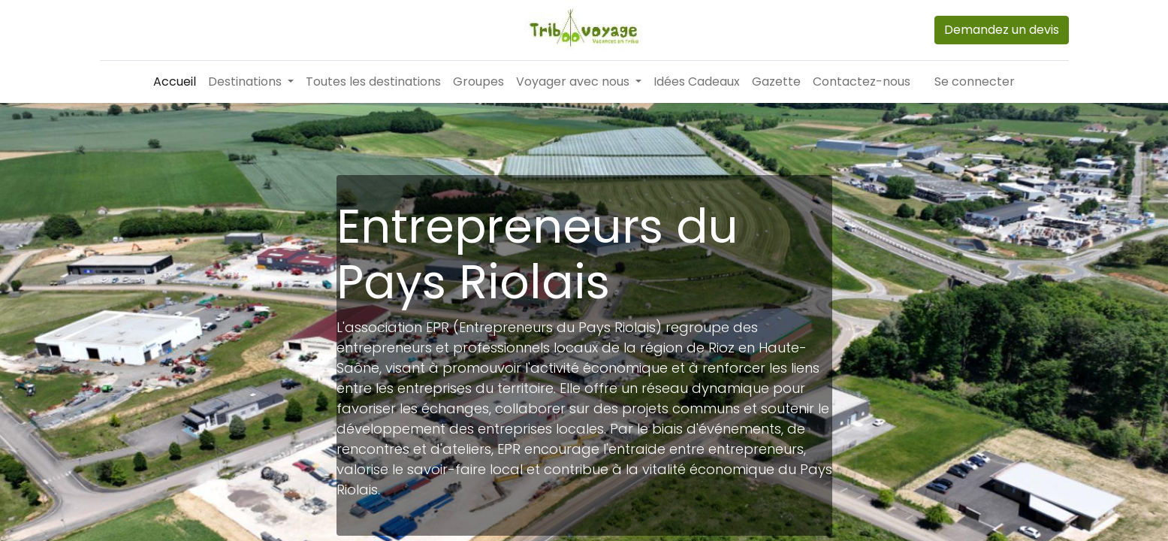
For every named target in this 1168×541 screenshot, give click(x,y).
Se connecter (974, 81)
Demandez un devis (1001, 29)
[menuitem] (174, 82)
